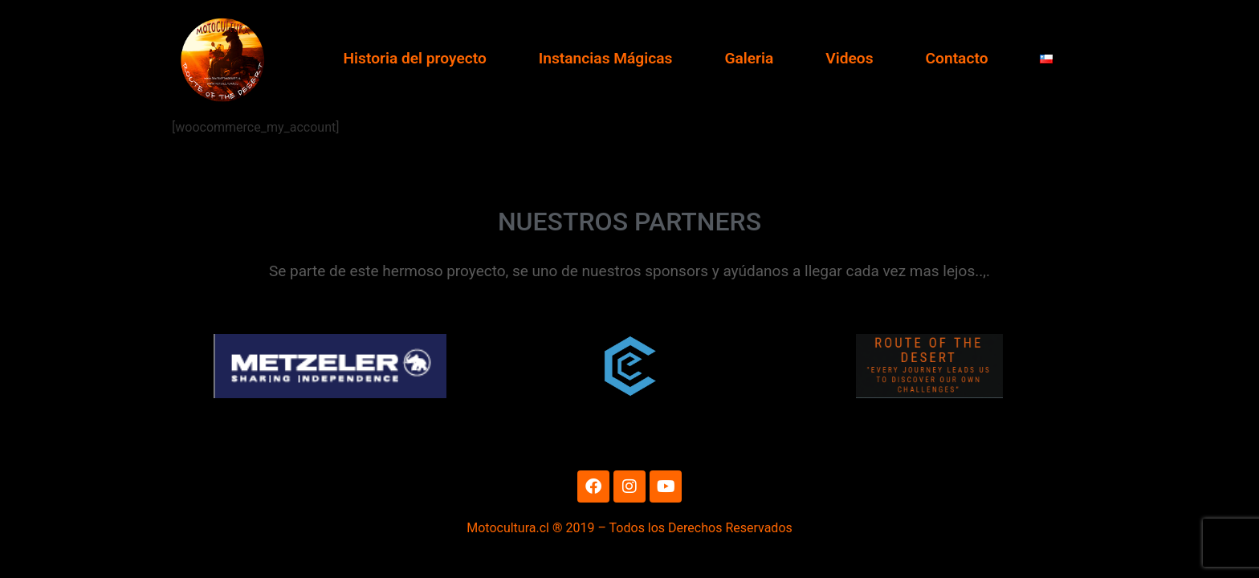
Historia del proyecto (414, 58)
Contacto (957, 58)
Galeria (748, 58)
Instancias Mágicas (606, 58)
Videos (849, 58)
